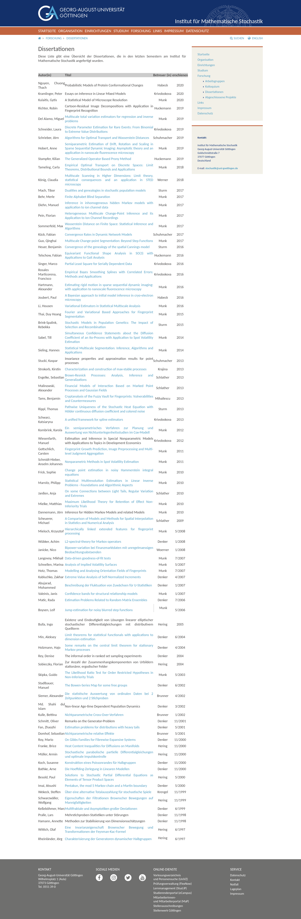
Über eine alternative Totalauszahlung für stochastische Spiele (108, 792)
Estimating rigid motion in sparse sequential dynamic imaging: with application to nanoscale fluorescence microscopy (109, 287)
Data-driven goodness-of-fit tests (88, 558)
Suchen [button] (237, 38)
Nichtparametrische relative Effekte (89, 733)
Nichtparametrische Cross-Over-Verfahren (94, 715)
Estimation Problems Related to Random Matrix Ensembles (106, 600)
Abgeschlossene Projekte (220, 97)
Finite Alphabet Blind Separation (87, 197)
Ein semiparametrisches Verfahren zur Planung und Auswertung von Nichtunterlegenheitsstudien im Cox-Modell (109, 430)
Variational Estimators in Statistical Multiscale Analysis (102, 306)
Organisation (70, 31)
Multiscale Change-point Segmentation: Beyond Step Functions (109, 241)
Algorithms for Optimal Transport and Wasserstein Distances (107, 138)
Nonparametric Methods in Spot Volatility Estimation (102, 462)
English (255, 38)
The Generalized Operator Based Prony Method (98, 159)
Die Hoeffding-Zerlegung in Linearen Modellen (97, 769)
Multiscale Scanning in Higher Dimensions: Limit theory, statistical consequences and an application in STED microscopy (109, 180)
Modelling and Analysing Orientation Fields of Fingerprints (105, 571)
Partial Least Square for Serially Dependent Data (98, 264)
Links (157, 31)
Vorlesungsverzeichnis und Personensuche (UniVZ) (170, 877)
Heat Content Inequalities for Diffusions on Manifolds (102, 746)
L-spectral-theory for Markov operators (93, 541)
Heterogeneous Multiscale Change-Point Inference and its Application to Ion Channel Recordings (109, 215)
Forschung (141, 31)
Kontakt (235, 880)
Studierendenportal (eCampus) (172, 893)
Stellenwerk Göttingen (167, 910)
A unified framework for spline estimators (94, 419)
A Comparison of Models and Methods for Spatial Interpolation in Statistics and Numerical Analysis (109, 520)
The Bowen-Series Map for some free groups (96, 685)
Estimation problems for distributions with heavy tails (102, 727)
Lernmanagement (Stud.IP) (170, 888)
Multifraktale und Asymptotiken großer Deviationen (101, 809)
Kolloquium (212, 86)
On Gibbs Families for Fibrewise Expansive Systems (100, 740)
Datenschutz (197, 31)
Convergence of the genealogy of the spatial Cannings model (107, 247)
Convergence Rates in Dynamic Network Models (98, 234)
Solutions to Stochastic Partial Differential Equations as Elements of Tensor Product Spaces (109, 777)
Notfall (234, 884)
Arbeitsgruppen (215, 81)
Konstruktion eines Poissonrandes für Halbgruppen (100, 763)
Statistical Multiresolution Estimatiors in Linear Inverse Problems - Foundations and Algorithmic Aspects (109, 483)
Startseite (47, 31)
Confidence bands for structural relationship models (101, 594)
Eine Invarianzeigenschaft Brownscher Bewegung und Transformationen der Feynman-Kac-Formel (109, 829)
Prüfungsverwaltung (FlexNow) (172, 883)
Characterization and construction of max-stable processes (105, 369)
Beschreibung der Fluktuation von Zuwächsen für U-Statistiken (108, 585)
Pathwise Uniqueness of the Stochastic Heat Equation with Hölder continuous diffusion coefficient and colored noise (109, 409)
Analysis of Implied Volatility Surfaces (91, 564)
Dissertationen (77, 38)
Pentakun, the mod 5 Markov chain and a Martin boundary (106, 786)
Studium (121, 31)
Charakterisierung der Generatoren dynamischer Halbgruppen (108, 839)
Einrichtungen (98, 31)
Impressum (174, 31)
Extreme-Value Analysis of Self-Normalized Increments (103, 577)
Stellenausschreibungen (168, 906)
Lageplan (235, 889)
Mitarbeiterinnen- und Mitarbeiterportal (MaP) (171, 899)
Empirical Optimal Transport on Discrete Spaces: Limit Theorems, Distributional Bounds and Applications (109, 167)
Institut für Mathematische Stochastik (219, 21)
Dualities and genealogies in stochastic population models (105, 190)
